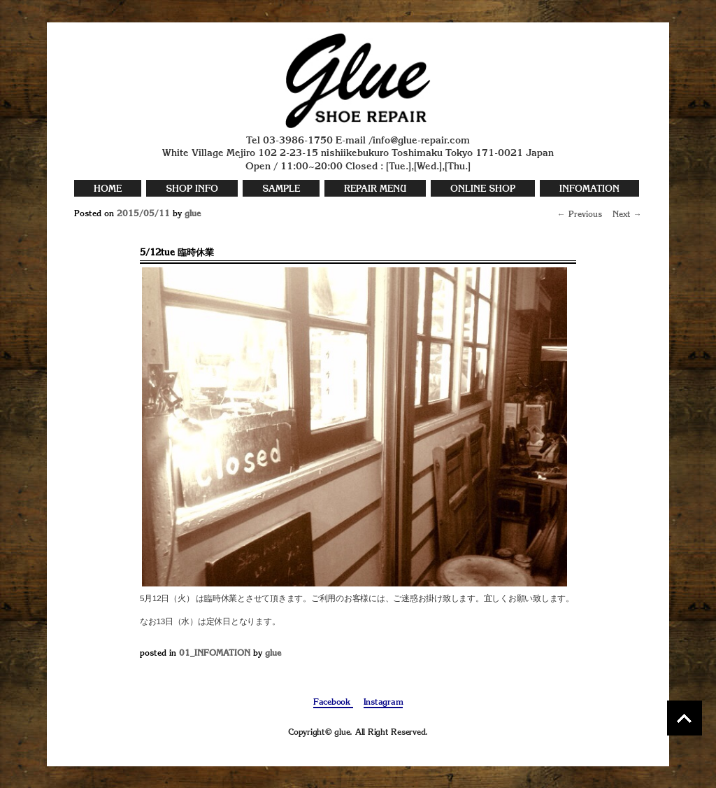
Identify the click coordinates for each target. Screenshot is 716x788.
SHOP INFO (192, 189)
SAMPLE (281, 189)
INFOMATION (589, 189)
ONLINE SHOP (482, 189)
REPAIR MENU (375, 189)
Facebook (333, 702)
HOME (108, 189)
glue (193, 214)
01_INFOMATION (214, 653)
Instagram (383, 702)
